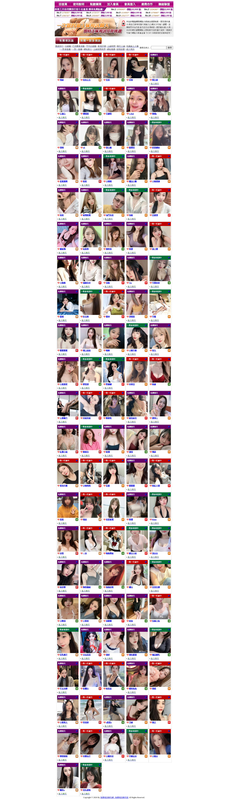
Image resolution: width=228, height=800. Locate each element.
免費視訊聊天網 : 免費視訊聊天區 (114, 797)
